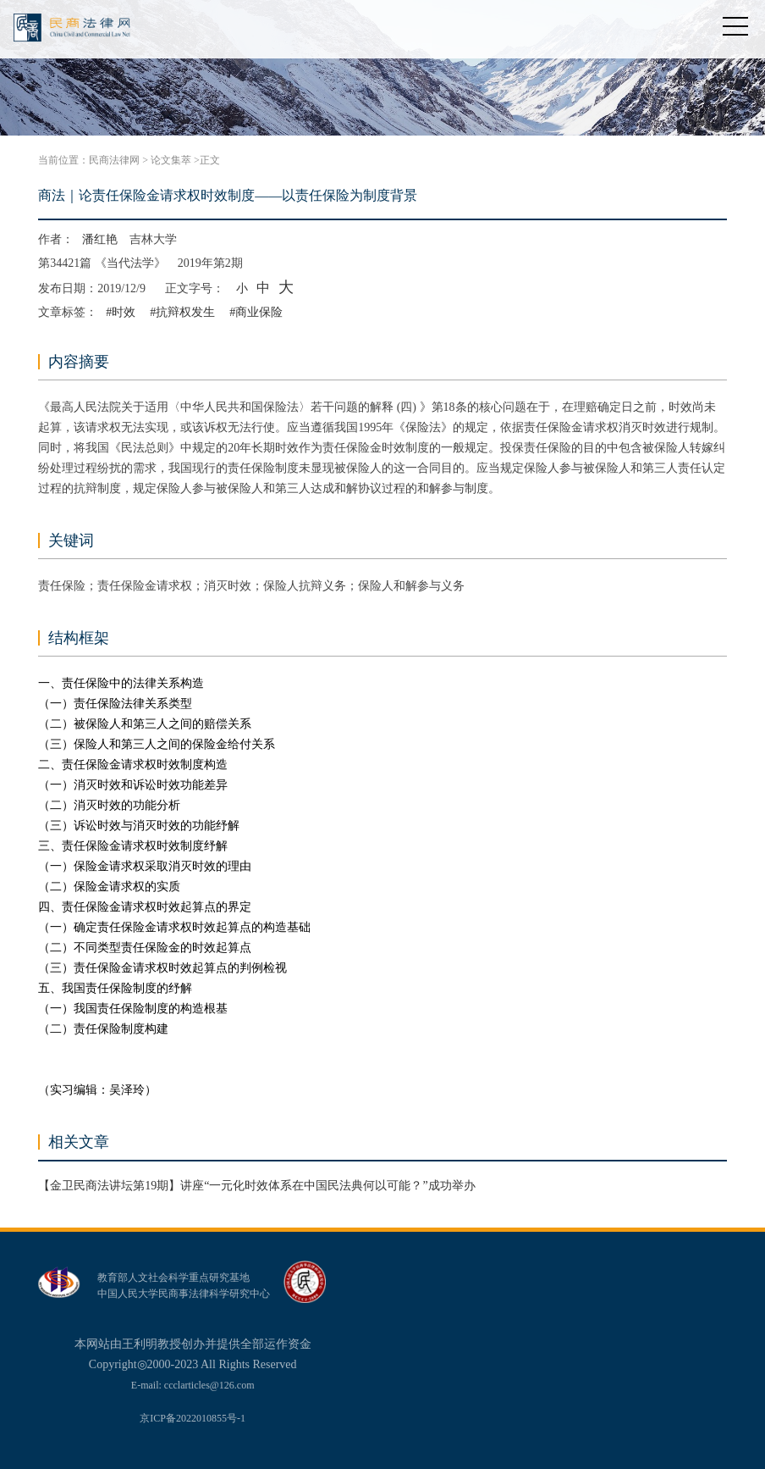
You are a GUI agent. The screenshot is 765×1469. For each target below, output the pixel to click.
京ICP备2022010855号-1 (192, 1418)
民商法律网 (114, 160)
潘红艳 (100, 239)
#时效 (120, 312)
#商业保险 (256, 312)
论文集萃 (171, 160)
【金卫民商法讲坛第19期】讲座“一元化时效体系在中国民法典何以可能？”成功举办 (256, 1185)
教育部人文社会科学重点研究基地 (173, 1277)
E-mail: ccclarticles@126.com (193, 1385)
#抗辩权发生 (182, 312)
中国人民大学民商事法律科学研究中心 (183, 1294)
